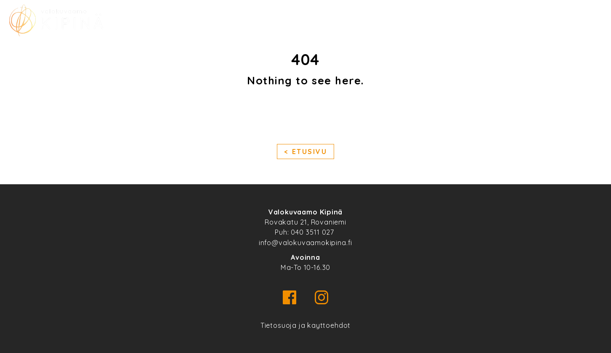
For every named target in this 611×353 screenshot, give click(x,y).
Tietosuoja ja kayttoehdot (305, 325)
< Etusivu (305, 152)
